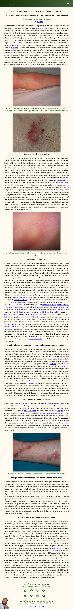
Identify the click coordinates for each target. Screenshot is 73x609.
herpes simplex (33, 314)
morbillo (56, 312)
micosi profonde (63, 307)
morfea (66, 310)
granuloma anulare (30, 312)
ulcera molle (51, 305)
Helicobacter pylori (10, 314)
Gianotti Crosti (17, 312)
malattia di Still (34, 317)
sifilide (44, 305)
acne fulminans (58, 310)
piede (67, 425)
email (45, 584)
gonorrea (59, 305)
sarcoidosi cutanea (20, 300)
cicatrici (59, 180)
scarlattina (55, 548)
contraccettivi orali (10, 329)
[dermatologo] (67, 3)
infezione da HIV (17, 327)
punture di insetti (30, 411)
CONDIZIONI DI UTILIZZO (36, 606)
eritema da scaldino (50, 413)
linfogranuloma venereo (21, 307)
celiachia (62, 366)
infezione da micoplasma (39, 307)
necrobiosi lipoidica (45, 312)
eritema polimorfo (35, 339)
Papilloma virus (9, 317)
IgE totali (53, 364)
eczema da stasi (63, 413)
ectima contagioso (21, 317)
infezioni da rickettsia (47, 314)
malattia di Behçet (10, 324)
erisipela (60, 411)
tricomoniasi (53, 307)
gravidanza (14, 48)
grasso (30, 383)
